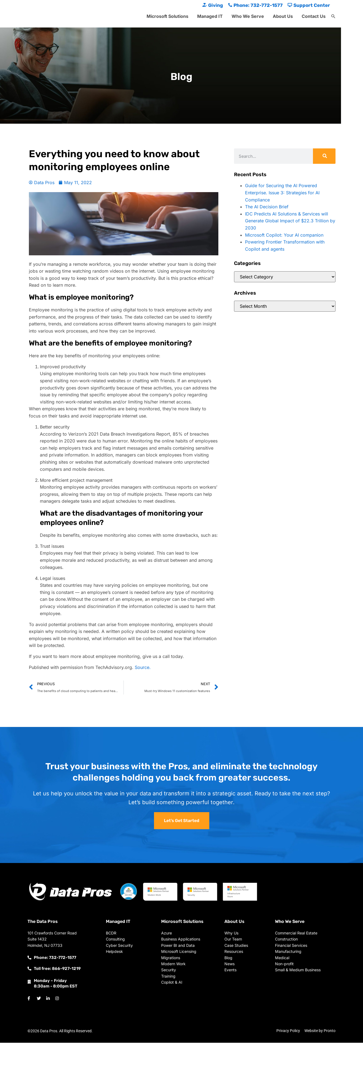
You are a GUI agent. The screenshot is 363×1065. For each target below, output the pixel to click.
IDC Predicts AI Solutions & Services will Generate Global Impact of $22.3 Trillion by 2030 (290, 221)
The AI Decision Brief (266, 206)
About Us (283, 16)
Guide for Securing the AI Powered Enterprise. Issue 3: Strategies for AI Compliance (282, 192)
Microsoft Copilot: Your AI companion (284, 235)
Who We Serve (248, 16)
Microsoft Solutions (167, 16)
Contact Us (314, 16)
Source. (143, 667)
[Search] (324, 156)
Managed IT (210, 16)
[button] (333, 16)
